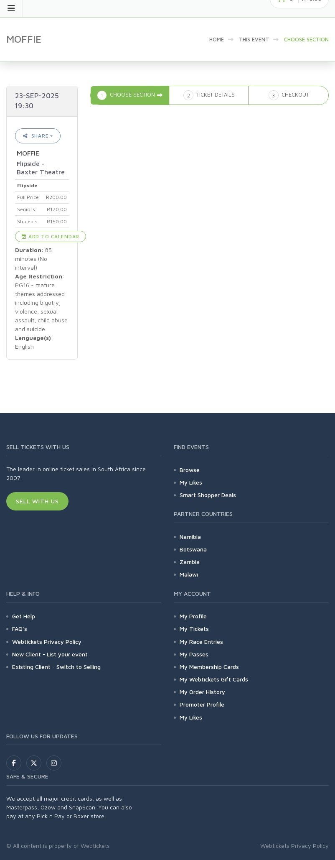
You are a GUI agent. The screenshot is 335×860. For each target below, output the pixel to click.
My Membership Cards (209, 666)
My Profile (193, 616)
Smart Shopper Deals (208, 494)
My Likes (191, 482)
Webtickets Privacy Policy (46, 641)
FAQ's (19, 628)
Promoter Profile (202, 704)
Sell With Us (37, 501)
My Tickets (194, 628)
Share (36, 136)
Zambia (190, 561)
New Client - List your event (50, 654)
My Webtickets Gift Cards (214, 679)
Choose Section (306, 39)
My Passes (194, 654)
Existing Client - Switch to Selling (56, 666)
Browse (190, 469)
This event (254, 39)
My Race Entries (201, 641)
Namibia (190, 536)
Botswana (193, 549)
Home (216, 39)
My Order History (202, 691)
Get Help (23, 616)
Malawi (189, 574)
